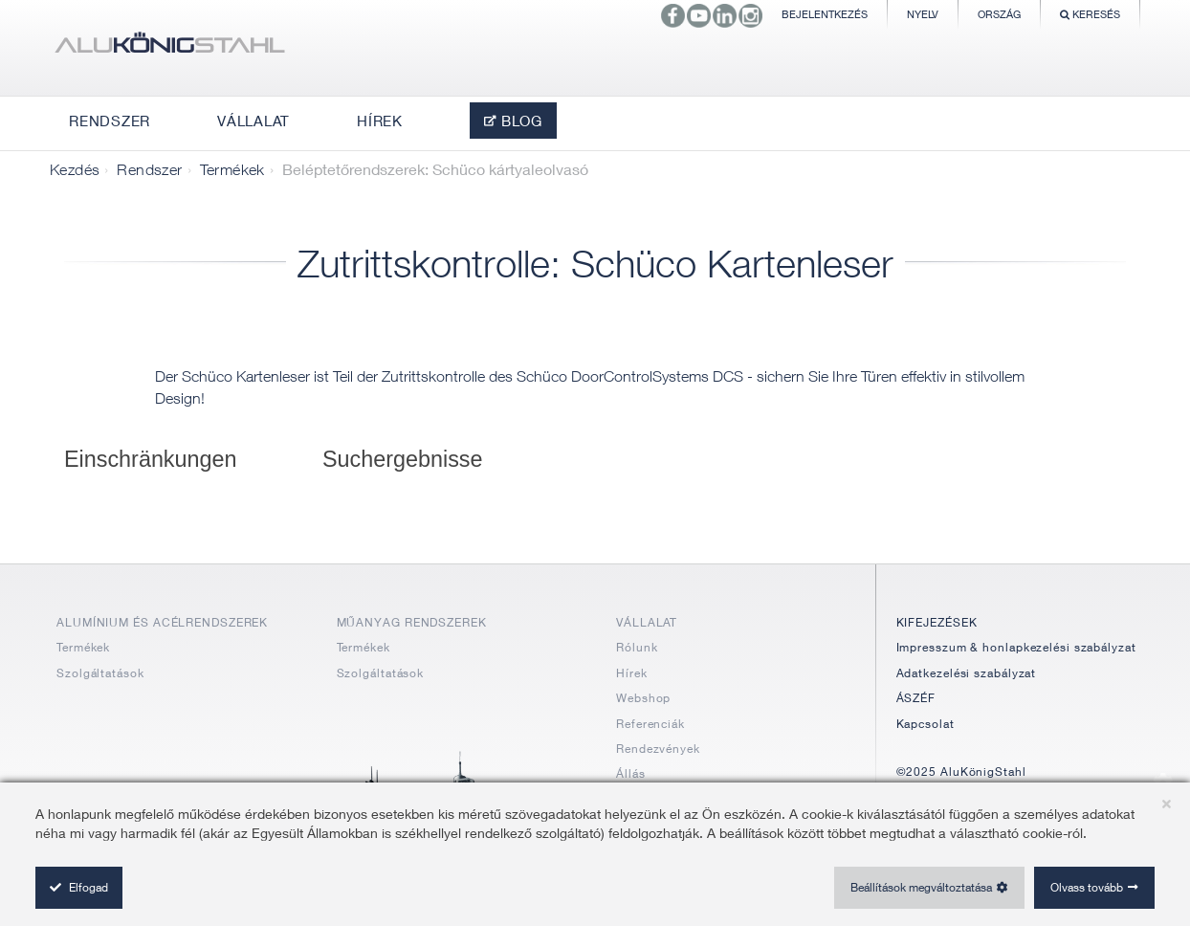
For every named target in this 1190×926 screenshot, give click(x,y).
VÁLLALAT (646, 622)
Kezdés (74, 169)
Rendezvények (658, 748)
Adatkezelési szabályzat (966, 673)
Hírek (632, 673)
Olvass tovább (1086, 887)
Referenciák (650, 724)
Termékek (232, 169)
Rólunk (636, 647)
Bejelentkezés (825, 14)
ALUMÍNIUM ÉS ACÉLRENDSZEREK (162, 622)
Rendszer (149, 169)
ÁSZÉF (916, 698)
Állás (631, 773)
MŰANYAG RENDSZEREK (412, 622)
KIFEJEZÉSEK (937, 622)
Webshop (643, 698)
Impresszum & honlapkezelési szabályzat (1016, 647)
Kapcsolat (925, 724)
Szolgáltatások (100, 673)
